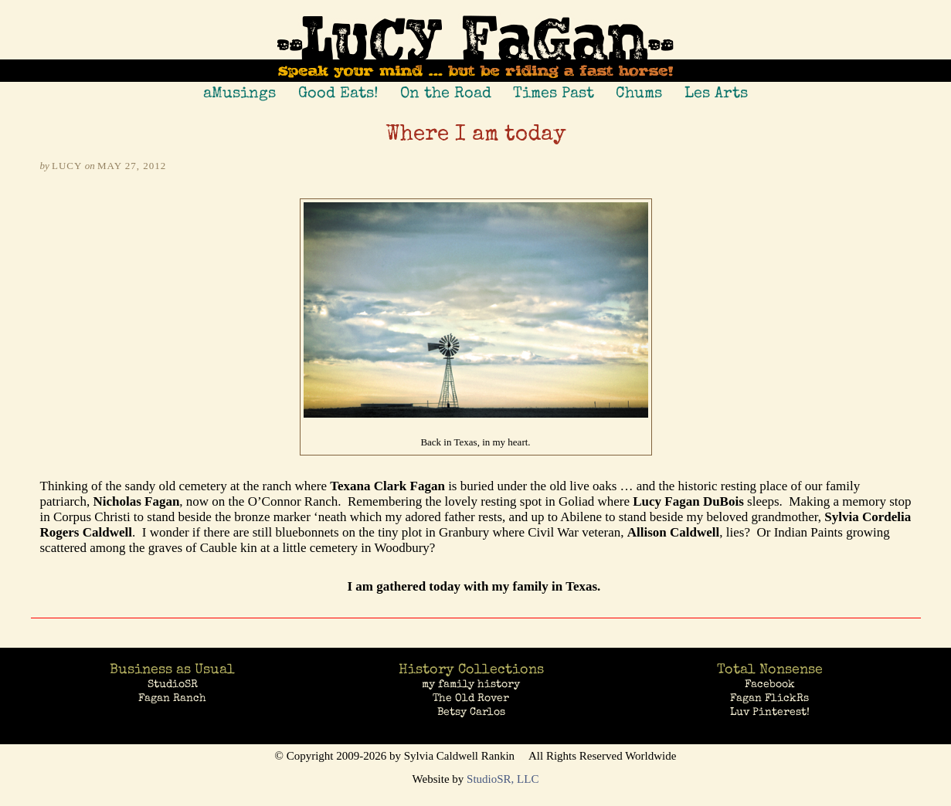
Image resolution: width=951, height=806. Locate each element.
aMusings (239, 92)
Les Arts (716, 92)
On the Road (445, 92)
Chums (639, 92)
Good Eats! (338, 92)
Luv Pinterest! (770, 712)
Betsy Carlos (471, 712)
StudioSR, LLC (502, 779)
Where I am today (475, 135)
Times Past (553, 92)
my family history (471, 684)
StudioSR (173, 684)
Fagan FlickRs (769, 698)
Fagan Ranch (172, 698)
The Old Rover (471, 698)
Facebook (770, 684)
